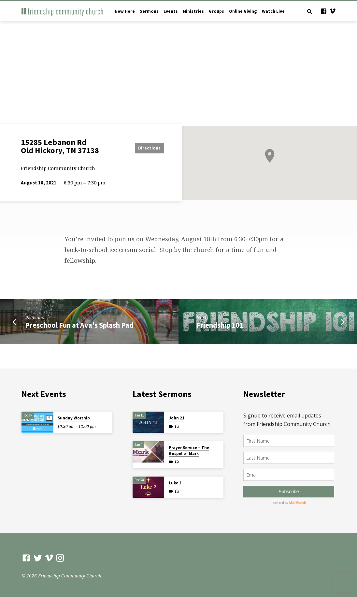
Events (171, 11)
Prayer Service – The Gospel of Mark (189, 450)
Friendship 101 (219, 325)
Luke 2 (175, 483)
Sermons (149, 11)
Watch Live (273, 11)
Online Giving (243, 11)
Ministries (193, 11)
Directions (147, 148)
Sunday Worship (74, 418)
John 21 (176, 418)
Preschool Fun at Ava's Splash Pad (79, 325)
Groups (216, 11)
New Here (125, 11)
